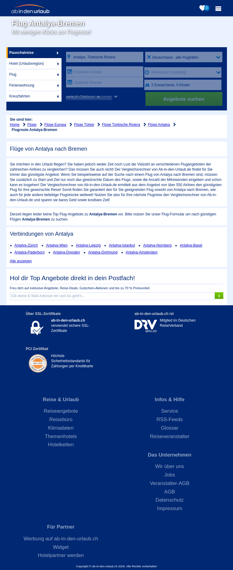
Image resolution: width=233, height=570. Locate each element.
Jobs (169, 475)
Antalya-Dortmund (103, 252)
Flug (12, 74)
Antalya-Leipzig (88, 245)
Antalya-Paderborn (30, 252)
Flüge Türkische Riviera (121, 125)
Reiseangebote (61, 411)
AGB (169, 492)
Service (169, 411)
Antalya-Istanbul (122, 245)
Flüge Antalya (159, 125)
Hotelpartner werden (61, 555)
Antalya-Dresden (66, 252)
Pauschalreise (21, 53)
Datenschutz (169, 500)
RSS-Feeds (169, 419)
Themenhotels (61, 436)
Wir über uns (169, 466)
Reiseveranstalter (170, 436)
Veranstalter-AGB (170, 483)
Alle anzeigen (21, 261)
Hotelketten (61, 444)
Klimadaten (61, 428)
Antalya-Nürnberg (157, 245)
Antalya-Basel (191, 245)
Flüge (31, 125)
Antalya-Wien (57, 245)
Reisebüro (61, 419)
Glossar (169, 428)
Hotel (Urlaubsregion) (26, 63)
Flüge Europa (55, 125)
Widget (61, 547)
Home (15, 125)
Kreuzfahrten (19, 96)
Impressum (169, 508)
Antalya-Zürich (26, 245)
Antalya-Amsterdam (142, 252)
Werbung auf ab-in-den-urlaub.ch (61, 539)
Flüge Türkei (84, 125)
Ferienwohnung (22, 85)
